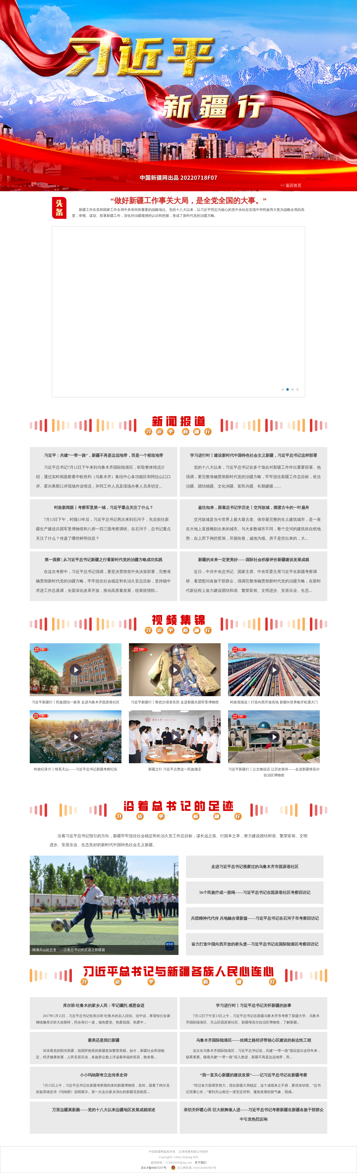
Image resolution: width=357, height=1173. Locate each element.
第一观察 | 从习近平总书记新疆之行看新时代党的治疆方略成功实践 (104, 560)
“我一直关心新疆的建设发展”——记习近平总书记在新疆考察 (253, 1075)
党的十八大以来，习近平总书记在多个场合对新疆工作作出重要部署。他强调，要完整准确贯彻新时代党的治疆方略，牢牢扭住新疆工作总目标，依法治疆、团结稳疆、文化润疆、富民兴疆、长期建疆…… (253, 476)
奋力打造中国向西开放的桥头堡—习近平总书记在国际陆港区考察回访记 (254, 944)
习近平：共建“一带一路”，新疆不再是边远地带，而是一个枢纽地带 (103, 455)
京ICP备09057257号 (153, 1168)
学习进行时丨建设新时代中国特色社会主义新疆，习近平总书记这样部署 (253, 455)
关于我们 (201, 1162)
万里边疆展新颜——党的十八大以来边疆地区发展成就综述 (103, 1110)
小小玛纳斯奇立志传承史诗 (103, 1075)
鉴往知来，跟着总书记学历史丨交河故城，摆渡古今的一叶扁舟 (253, 507)
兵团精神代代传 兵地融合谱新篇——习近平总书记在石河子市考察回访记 (255, 918)
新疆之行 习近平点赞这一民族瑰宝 (174, 769)
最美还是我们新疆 (103, 1040)
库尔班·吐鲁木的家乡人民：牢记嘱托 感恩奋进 (103, 1005)
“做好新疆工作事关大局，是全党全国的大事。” (188, 200)
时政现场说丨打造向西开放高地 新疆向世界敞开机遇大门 (274, 702)
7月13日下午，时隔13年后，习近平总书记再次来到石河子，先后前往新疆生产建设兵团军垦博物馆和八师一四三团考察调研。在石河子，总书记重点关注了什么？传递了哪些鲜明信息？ (103, 528)
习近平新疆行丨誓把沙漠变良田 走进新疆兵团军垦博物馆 (175, 702)
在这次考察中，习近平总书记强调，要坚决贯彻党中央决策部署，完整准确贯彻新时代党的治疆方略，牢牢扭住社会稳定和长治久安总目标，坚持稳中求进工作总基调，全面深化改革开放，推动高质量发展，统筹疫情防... (103, 581)
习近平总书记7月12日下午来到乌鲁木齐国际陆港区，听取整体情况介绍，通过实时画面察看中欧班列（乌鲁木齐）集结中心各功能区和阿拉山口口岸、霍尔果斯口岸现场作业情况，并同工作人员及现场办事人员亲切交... (103, 476)
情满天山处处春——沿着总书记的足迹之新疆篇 (68, 950)
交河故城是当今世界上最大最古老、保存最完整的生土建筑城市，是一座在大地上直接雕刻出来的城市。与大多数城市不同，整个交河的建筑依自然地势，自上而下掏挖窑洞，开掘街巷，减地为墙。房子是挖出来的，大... (253, 528)
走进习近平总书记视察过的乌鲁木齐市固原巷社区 (254, 867)
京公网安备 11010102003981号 (196, 1168)
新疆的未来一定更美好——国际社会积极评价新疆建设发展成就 (253, 560)
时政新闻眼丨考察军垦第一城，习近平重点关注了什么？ (103, 507)
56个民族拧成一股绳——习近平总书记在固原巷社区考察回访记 (254, 892)
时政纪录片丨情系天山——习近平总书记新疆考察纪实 (75, 769)
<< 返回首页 (290, 185)
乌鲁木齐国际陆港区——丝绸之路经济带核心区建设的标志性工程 (253, 1040)
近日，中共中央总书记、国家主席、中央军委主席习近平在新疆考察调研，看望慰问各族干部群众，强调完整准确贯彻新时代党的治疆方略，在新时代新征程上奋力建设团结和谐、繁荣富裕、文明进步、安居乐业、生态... (253, 581)
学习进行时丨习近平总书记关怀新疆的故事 (253, 1005)
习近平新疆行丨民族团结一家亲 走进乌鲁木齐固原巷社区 (75, 702)
